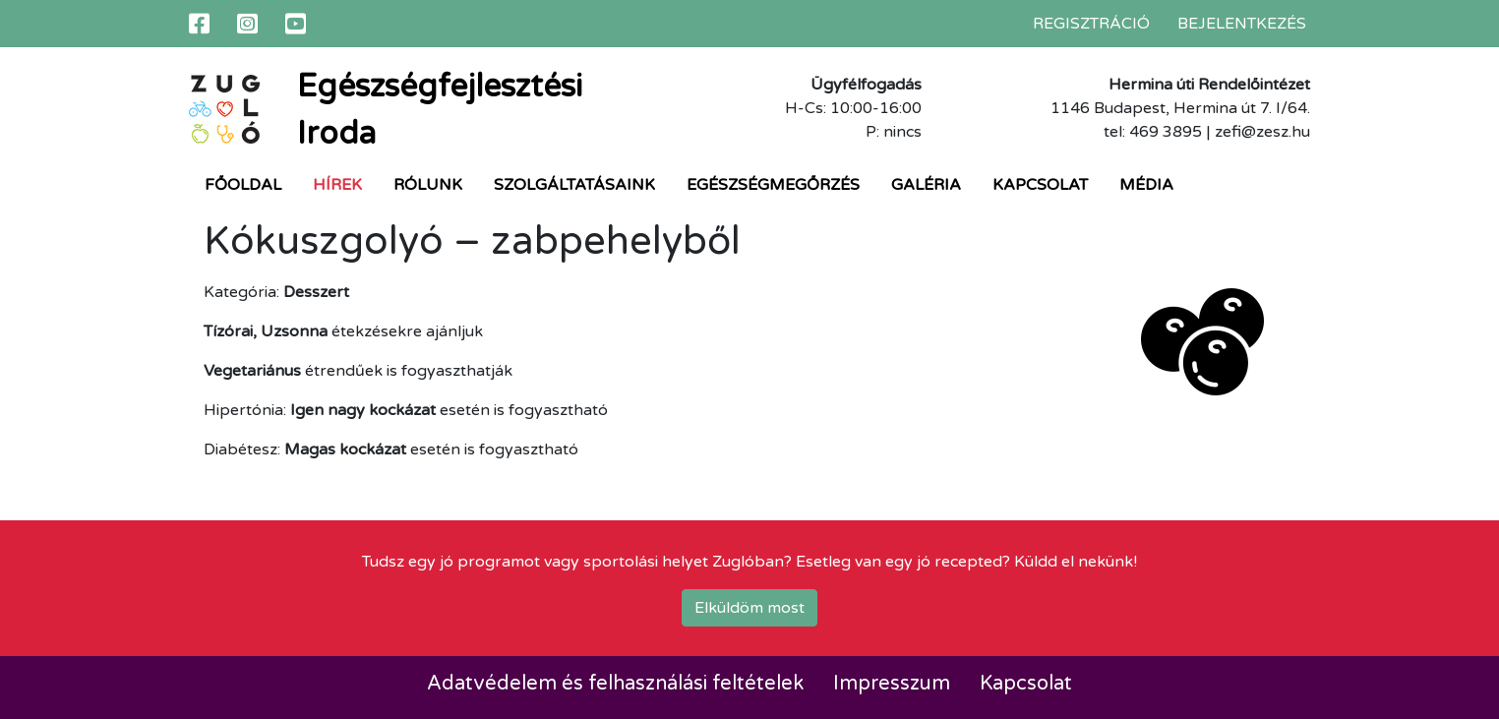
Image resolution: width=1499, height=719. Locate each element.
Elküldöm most (749, 608)
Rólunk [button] (427, 185)
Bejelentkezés (1241, 23)
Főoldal (243, 185)
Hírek (337, 185)
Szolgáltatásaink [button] (574, 185)
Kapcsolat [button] (1040, 185)
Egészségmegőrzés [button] (773, 185)
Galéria (926, 185)
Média (1146, 185)
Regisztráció (1091, 23)
